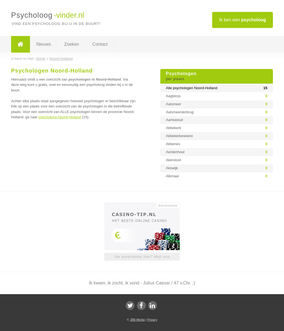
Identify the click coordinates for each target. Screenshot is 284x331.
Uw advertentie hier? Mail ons (142, 257)
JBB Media (137, 319)
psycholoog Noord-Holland (60, 117)
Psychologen (216, 76)
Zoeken (71, 44)
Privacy (152, 319)
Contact (100, 44)
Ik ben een (242, 19)
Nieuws (43, 44)
